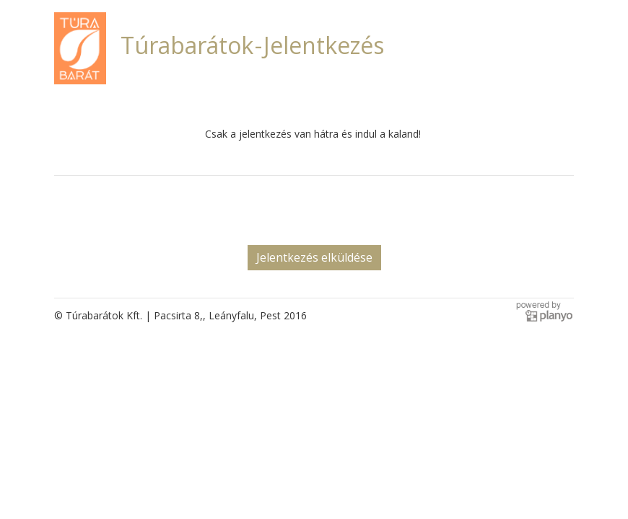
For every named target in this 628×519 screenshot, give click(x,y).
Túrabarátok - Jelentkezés (252, 45)
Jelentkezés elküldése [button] (314, 257)
